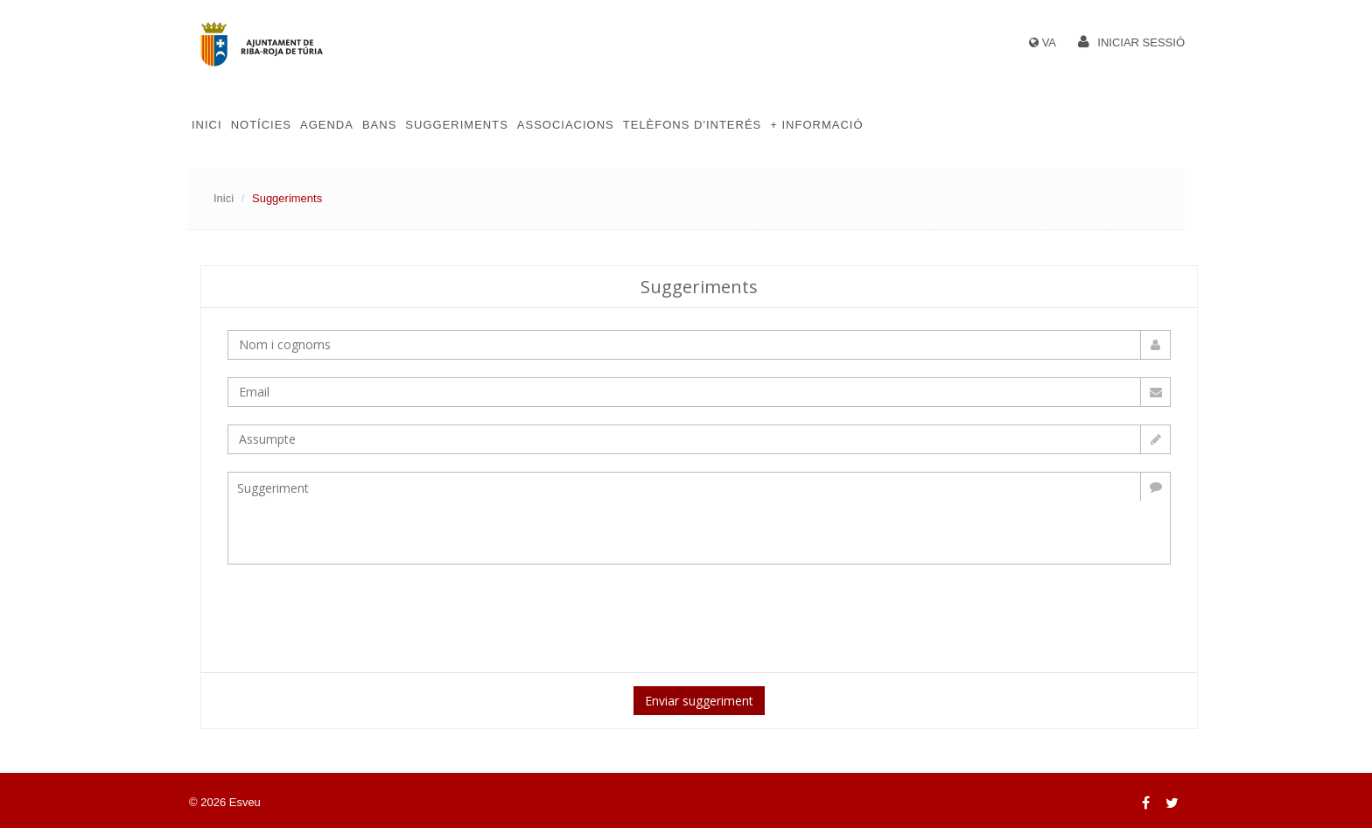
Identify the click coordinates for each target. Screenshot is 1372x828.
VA (1049, 42)
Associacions (565, 124)
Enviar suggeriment (699, 700)
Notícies (261, 124)
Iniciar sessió (1141, 42)
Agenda (327, 124)
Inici (207, 124)
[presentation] (522, 616)
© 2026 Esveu (225, 802)
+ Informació (816, 124)
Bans (379, 124)
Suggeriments (456, 124)
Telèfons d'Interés (692, 124)
